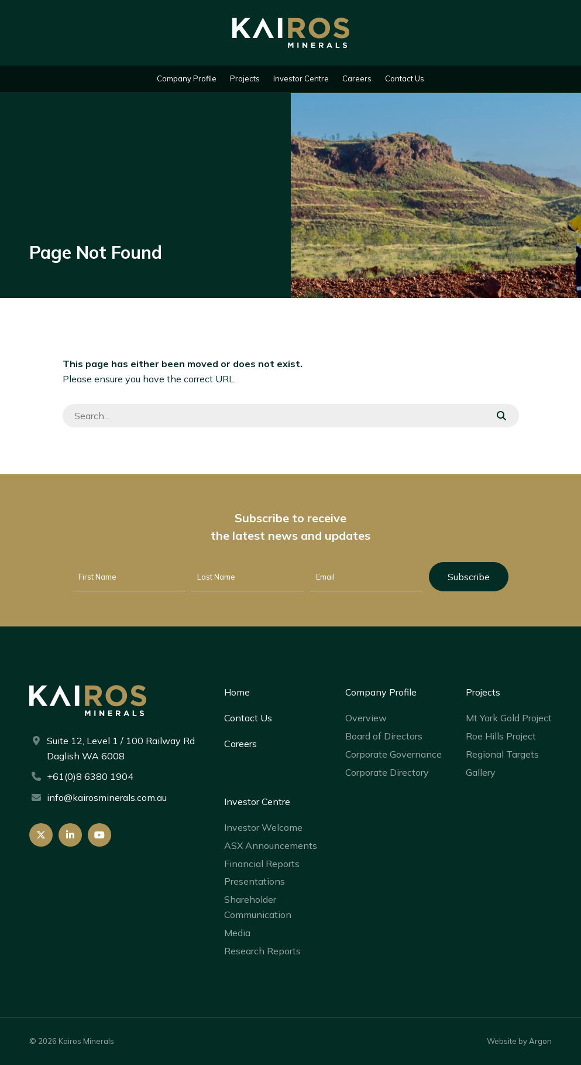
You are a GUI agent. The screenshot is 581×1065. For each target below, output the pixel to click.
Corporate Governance (393, 754)
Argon (540, 1041)
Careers (357, 78)
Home (237, 692)
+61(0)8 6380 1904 (90, 776)
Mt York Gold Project (509, 718)
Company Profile (186, 78)
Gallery (481, 772)
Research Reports (262, 951)
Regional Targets (502, 754)
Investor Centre (301, 78)
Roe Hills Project (501, 736)
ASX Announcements (270, 845)
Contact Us (404, 78)
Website (502, 1041)
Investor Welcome (263, 827)
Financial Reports (262, 863)
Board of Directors (383, 736)
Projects (245, 78)
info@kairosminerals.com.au (107, 797)
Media (237, 933)
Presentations (254, 881)
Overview (366, 718)
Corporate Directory (387, 772)
